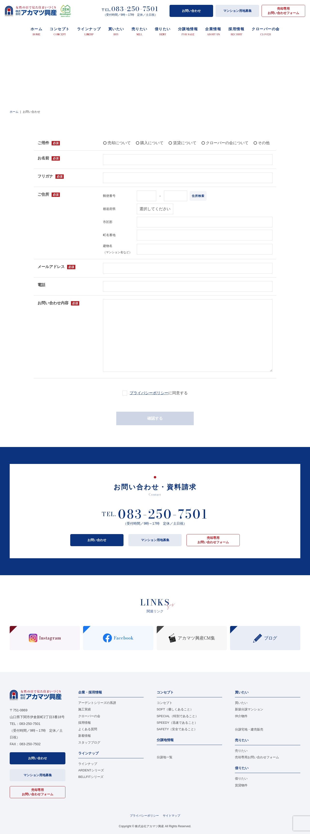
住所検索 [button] (198, 196)
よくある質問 (87, 729)
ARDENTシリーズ (91, 770)
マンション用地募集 (237, 11)
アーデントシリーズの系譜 (97, 703)
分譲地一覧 (164, 757)
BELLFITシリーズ (90, 777)
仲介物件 (241, 716)
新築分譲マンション (249, 709)
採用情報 (84, 722)
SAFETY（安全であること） (177, 729)
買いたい (241, 703)
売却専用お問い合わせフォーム (283, 11)
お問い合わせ (191, 11)
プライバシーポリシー (149, 393)
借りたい (241, 778)
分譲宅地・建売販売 (249, 729)
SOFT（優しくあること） (175, 709)
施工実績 (84, 709)
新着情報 (84, 735)
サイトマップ (171, 815)
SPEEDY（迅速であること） (177, 722)
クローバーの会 (89, 716)
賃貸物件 (241, 785)
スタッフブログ (89, 742)
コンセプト (164, 703)
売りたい (241, 750)
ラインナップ (87, 764)
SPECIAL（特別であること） (177, 716)
